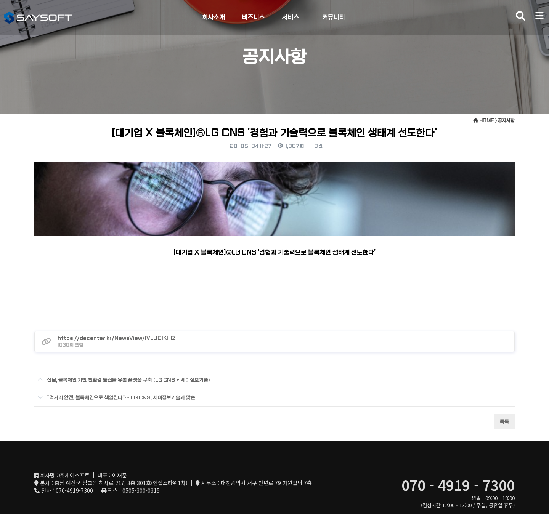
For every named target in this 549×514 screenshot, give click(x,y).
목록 (504, 396)
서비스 (290, 17)
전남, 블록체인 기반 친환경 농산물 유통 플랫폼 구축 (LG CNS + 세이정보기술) (122, 352)
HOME (483, 120)
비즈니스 (253, 17)
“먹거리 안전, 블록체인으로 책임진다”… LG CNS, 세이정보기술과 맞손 (114, 369)
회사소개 (213, 17)
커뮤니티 (333, 17)
